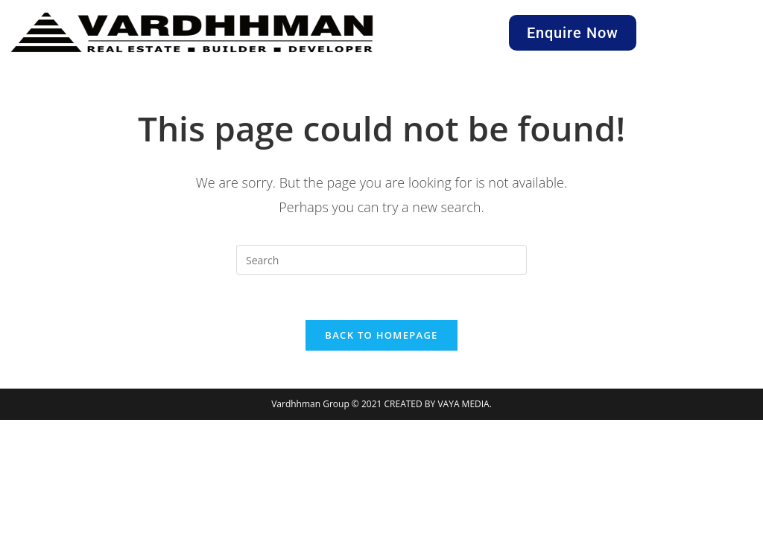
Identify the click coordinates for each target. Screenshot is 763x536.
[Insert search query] (381, 260)
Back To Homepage (381, 335)
